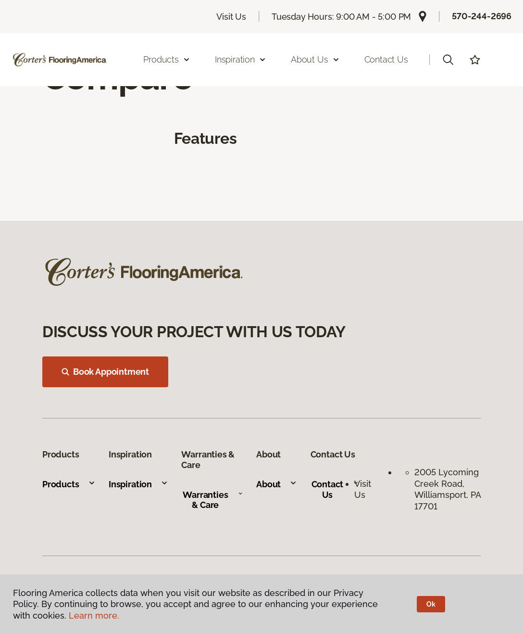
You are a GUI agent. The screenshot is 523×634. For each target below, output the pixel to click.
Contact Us (386, 59)
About (276, 484)
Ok (431, 604)
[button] (448, 59)
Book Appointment (105, 372)
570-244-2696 (481, 16)
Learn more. (94, 615)
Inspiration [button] (240, 59)
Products (69, 484)
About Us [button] (315, 59)
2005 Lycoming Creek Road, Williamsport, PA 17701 (447, 489)
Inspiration (138, 484)
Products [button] (166, 59)
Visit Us (231, 17)
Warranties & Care (213, 500)
